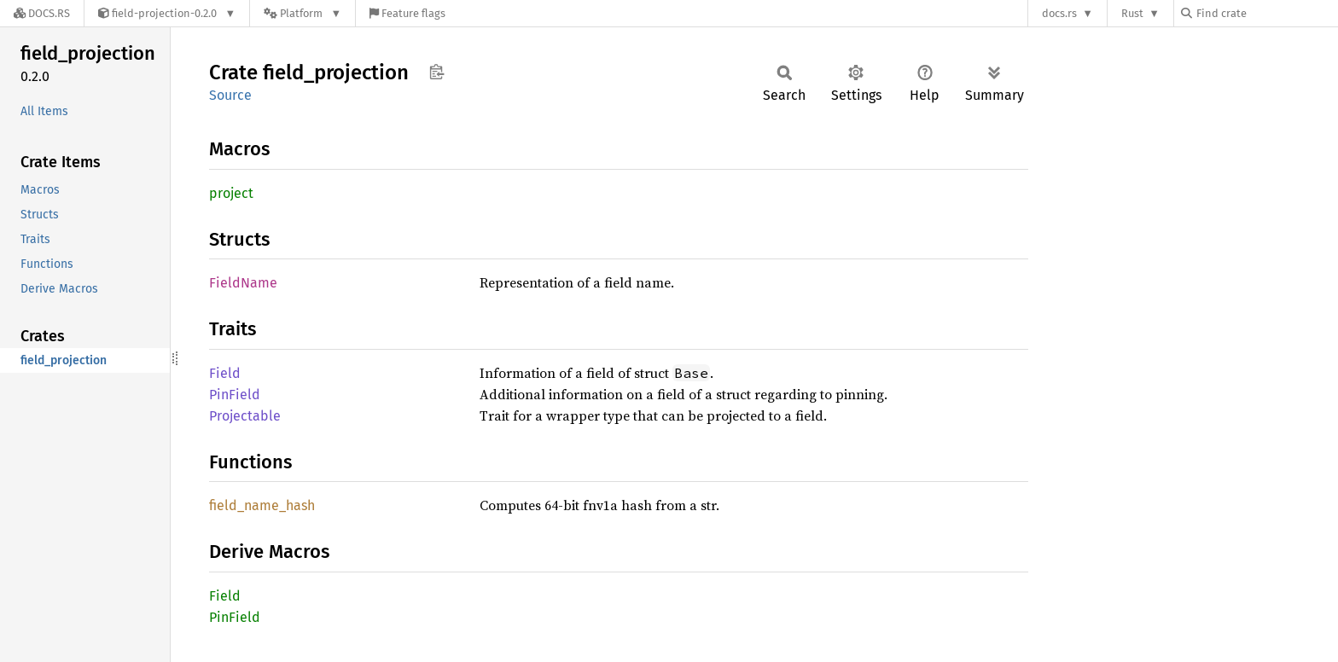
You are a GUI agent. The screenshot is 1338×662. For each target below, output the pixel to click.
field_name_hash (262, 505)
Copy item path (436, 71)
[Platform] (302, 13)
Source (230, 95)
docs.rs (1059, 13)
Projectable (245, 416)
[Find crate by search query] (1266, 13)
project (231, 193)
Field (225, 373)
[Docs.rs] (42, 13)
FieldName (243, 283)
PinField (234, 394)
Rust (1132, 13)
